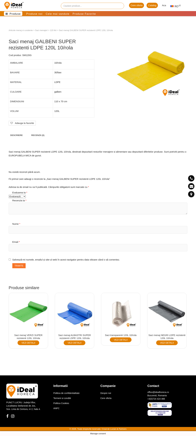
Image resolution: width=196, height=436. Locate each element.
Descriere (16, 135)
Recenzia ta (19, 200)
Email (16, 242)
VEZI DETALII (28, 343)
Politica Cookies (61, 403)
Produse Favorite (84, 14)
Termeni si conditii (62, 398)
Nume (16, 224)
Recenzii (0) (37, 135)
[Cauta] (120, 6)
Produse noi (34, 14)
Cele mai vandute (57, 14)
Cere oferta (136, 5)
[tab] (16, 135)
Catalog (152, 5)
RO (173, 6)
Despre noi (105, 393)
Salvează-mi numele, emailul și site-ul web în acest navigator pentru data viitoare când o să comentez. (66, 259)
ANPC (56, 408)
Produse (15, 14)
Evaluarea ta (19, 192)
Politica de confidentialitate (66, 393)
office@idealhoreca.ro (158, 392)
